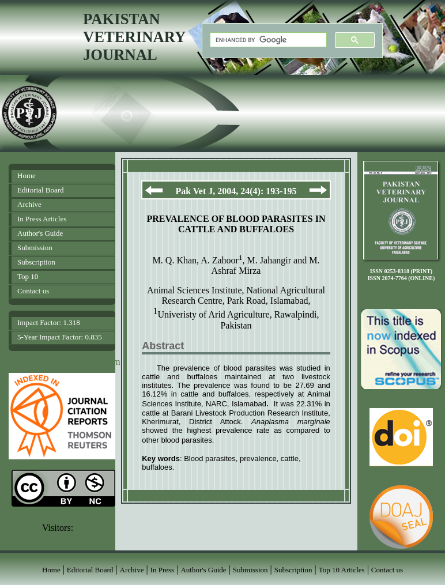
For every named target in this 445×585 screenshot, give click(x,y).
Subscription (36, 262)
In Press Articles (41, 218)
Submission (34, 247)
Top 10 (27, 276)
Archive (29, 204)
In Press (162, 569)
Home (26, 175)
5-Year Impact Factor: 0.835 (59, 337)
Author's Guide (40, 233)
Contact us (33, 290)
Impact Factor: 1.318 (48, 322)
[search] (267, 40)
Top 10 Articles (342, 569)
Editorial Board (40, 190)
